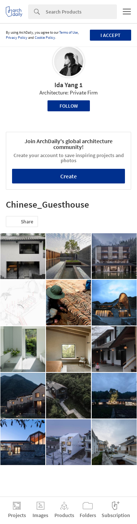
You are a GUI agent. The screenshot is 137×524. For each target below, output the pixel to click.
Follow (69, 106)
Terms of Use (68, 32)
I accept (110, 35)
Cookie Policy (45, 37)
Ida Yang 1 (68, 85)
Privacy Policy (16, 37)
